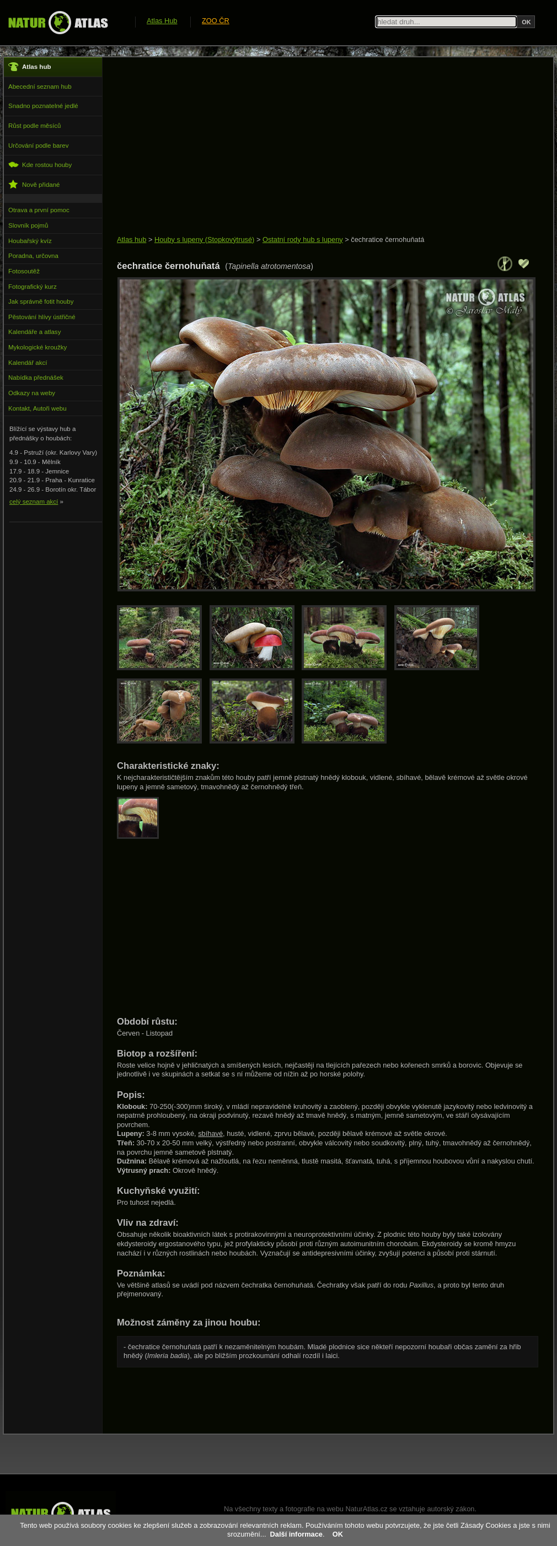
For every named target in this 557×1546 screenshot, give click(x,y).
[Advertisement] (317, 147)
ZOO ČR (215, 21)
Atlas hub (131, 239)
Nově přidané (34, 184)
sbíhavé (210, 1133)
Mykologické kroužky (37, 347)
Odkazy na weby (31, 393)
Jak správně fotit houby (40, 301)
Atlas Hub (162, 21)
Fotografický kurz (32, 286)
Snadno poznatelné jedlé (43, 106)
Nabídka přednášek (35, 377)
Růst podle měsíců (34, 125)
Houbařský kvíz (30, 241)
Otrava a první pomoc (38, 210)
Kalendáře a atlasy (34, 331)
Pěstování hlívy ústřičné (42, 317)
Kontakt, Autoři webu (37, 408)
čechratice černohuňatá (387, 239)
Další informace (296, 1534)
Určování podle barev (38, 145)
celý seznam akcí (33, 501)
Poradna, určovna (33, 255)
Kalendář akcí (27, 362)
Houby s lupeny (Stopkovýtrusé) (204, 239)
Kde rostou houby (40, 164)
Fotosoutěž (24, 271)
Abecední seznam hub (40, 86)
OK (338, 1534)
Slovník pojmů (28, 225)
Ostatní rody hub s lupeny (303, 239)
